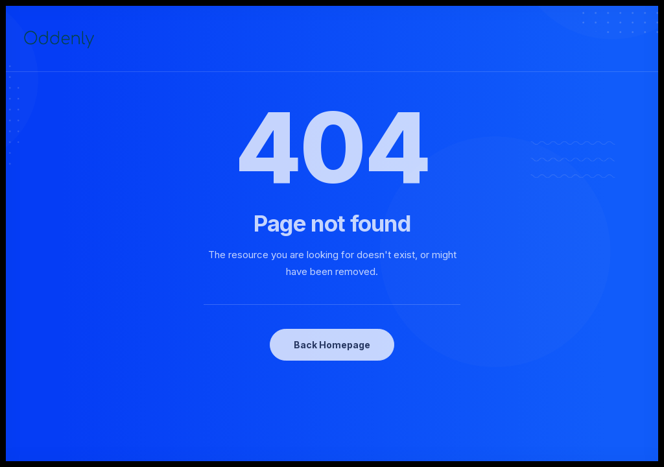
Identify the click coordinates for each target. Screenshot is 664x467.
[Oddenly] (58, 39)
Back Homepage (332, 344)
